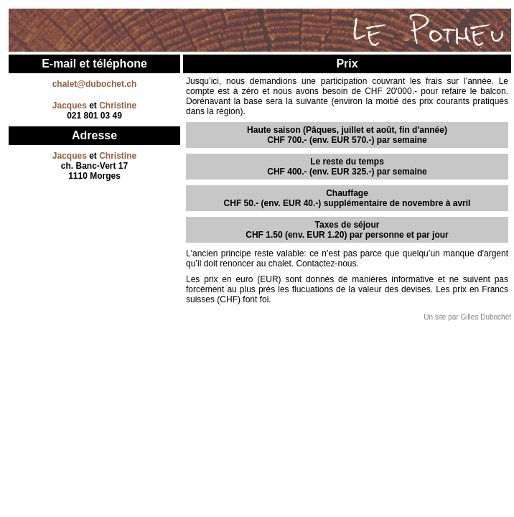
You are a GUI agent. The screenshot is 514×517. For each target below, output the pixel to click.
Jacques (69, 106)
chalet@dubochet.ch (94, 84)
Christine (117, 106)
